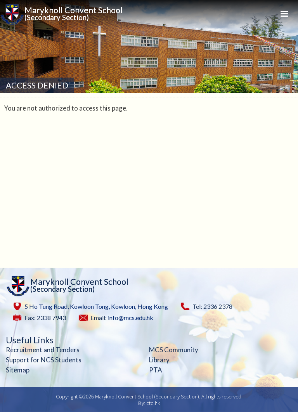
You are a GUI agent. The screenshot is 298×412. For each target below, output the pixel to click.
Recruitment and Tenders (43, 350)
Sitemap (17, 370)
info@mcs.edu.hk (130, 317)
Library (159, 360)
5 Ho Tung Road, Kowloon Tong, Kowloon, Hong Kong (96, 306)
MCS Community (173, 350)
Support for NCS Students (43, 360)
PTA (155, 370)
